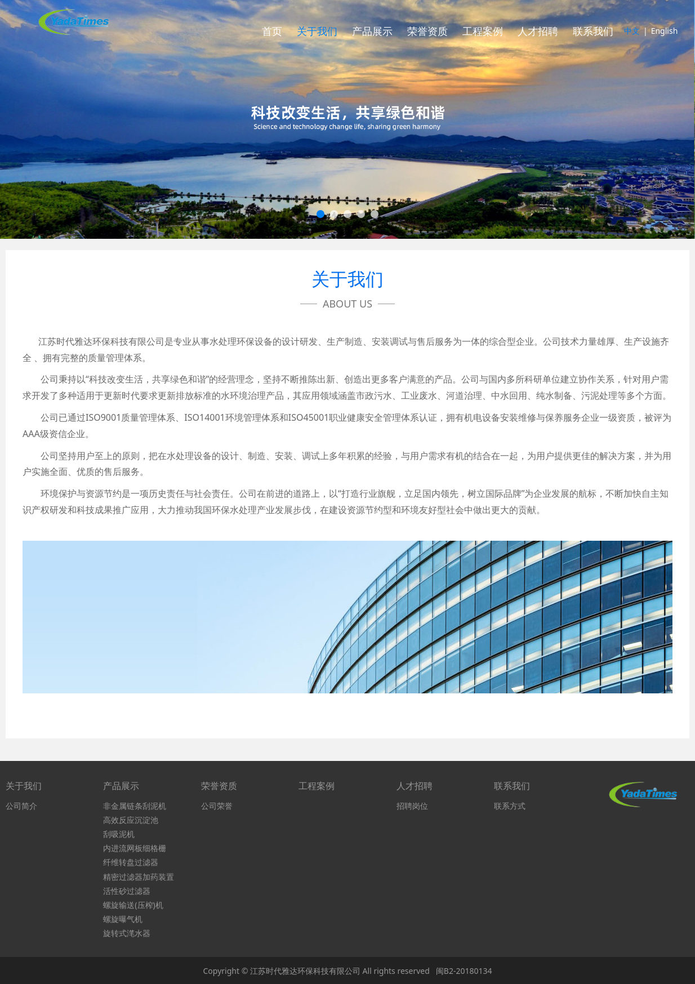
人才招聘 (538, 31)
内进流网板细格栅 (134, 848)
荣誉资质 (427, 31)
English (664, 30)
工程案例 (482, 31)
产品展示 (372, 31)
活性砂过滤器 (126, 890)
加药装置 (158, 876)
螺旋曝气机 (122, 919)
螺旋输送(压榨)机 (133, 905)
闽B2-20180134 (464, 970)
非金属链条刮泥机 (134, 805)
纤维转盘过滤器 (130, 862)
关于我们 (317, 31)
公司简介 (21, 805)
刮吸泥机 (119, 834)
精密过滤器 (122, 876)
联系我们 (593, 31)
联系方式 (509, 805)
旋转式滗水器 (126, 933)
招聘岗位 (412, 805)
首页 (272, 31)
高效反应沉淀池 (130, 819)
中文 (632, 30)
